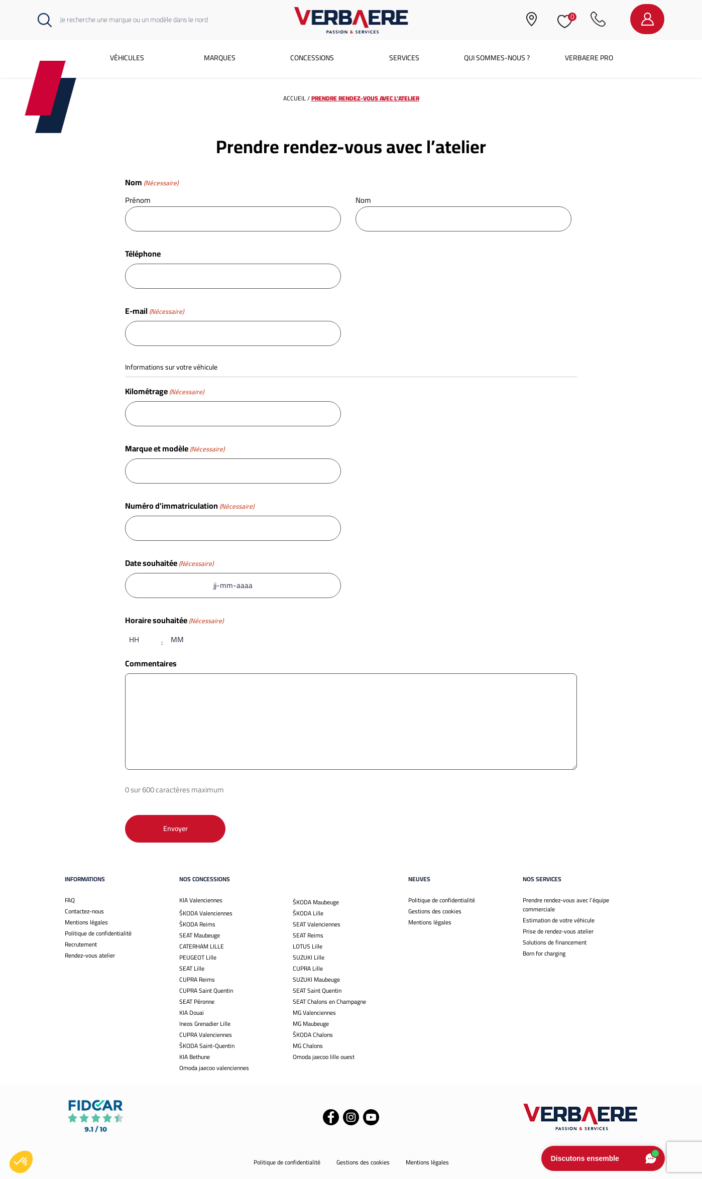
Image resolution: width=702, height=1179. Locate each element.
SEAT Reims (308, 935)
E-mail (154, 311)
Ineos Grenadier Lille (204, 1023)
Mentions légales (86, 922)
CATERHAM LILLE (201, 946)
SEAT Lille (191, 968)
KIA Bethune (194, 1057)
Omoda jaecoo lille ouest (324, 1057)
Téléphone (143, 254)
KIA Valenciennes (200, 900)
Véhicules (127, 57)
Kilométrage (164, 391)
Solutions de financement (555, 942)
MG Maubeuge (311, 1023)
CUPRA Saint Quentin (206, 990)
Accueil (294, 98)
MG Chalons (308, 1045)
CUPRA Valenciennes (205, 1034)
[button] (21, 1162)
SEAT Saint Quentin (317, 990)
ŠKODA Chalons (313, 1034)
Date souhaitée (169, 563)
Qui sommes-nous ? (497, 57)
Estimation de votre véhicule (559, 920)
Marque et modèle (174, 448)
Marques (220, 57)
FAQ (70, 900)
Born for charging (544, 953)
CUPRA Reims (197, 979)
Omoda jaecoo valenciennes (214, 1068)
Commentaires (151, 663)
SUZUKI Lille (308, 957)
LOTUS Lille (307, 946)
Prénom (138, 199)
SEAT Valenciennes (316, 924)
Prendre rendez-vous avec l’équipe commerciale (566, 904)
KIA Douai (191, 1012)
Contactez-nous (84, 911)
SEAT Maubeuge (199, 935)
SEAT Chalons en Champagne (329, 1001)
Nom (363, 199)
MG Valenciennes (314, 1012)
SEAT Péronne (196, 1001)
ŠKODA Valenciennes (205, 913)
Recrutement (81, 944)
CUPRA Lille (308, 968)
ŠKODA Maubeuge (316, 902)
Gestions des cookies (434, 911)
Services (404, 57)
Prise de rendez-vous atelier (558, 931)
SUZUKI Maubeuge (316, 979)
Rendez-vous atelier (90, 955)
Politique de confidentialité (98, 933)
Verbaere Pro (589, 57)
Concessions (312, 57)
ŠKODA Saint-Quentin (207, 1045)
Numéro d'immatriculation (189, 506)
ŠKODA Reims (197, 924)
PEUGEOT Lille (197, 957)
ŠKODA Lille (308, 913)
